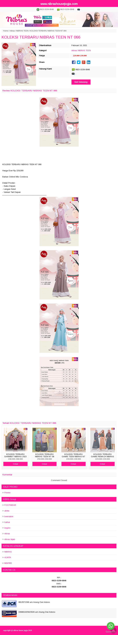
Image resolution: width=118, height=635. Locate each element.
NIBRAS (8, 552)
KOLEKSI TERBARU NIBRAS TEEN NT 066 (41, 37)
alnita (6, 511)
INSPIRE (8, 563)
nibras (12, 31)
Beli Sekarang (81, 82)
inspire (7, 528)
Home (5, 31)
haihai (7, 522)
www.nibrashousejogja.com (59, 4)
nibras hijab (9, 539)
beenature (8, 516)
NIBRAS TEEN (22, 31)
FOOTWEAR (10, 505)
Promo (7, 492)
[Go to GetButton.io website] (111, 632)
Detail (15, 464)
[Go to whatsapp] (110, 626)
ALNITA (7, 557)
